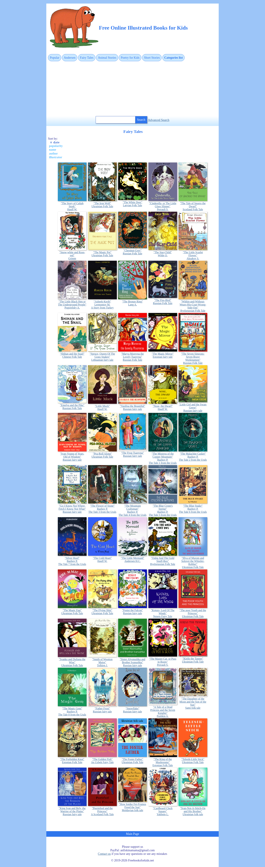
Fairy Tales (86, 57)
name (52, 149)
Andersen (70, 57)
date (55, 142)
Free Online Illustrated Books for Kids (143, 28)
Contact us (104, 854)
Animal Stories (107, 57)
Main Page (132, 834)
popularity (56, 146)
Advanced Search (158, 120)
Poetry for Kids (130, 57)
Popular (54, 57)
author (53, 153)
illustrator (55, 157)
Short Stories (152, 57)
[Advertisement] (132, 89)
